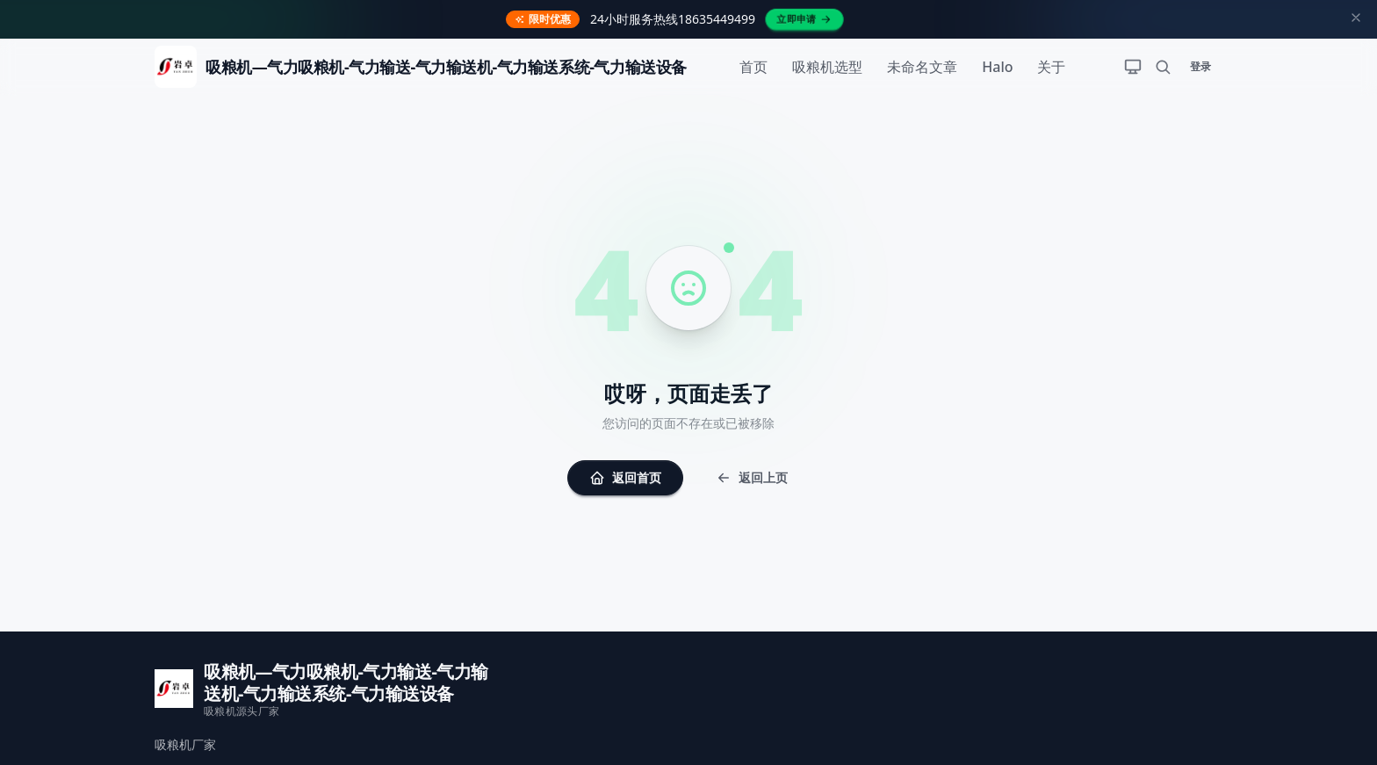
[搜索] (1163, 67)
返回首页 (625, 477)
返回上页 (752, 477)
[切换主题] (1133, 67)
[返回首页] (421, 67)
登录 (1200, 66)
